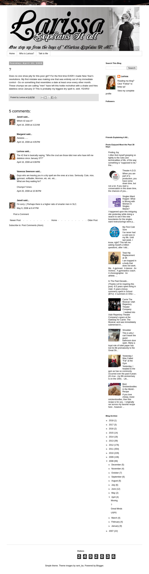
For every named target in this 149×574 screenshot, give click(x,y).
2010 (111, 453)
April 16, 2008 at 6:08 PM (28, 162)
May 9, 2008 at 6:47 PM (28, 208)
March (114, 518)
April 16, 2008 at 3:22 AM (28, 125)
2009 (111, 457)
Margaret (21, 134)
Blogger (99, 565)
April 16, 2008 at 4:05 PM (28, 142)
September (116, 477)
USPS (114, 512)
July (113, 485)
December (116, 464)
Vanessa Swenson (26, 171)
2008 (111, 461)
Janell (20, 117)
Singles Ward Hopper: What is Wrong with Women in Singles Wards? (128, 202)
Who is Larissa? (26, 53)
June (113, 489)
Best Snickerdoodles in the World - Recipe (129, 388)
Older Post (93, 220)
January (115, 526)
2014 (111, 437)
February (115, 522)
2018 (111, 420)
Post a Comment (21, 214)
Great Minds (116, 508)
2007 (111, 531)
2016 (111, 428)
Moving (114, 500)
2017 (111, 424)
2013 (111, 441)
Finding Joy (113, 152)
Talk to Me (43, 53)
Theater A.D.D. (129, 170)
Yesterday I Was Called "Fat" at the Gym (127, 360)
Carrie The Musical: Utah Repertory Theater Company (128, 304)
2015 (111, 433)
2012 (111, 445)
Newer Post (15, 220)
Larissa (20, 151)
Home (12, 53)
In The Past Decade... (118, 281)
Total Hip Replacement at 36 (128, 255)
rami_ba (80, 565)
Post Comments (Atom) (32, 225)
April (113, 497)
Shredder (126, 330)
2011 (111, 449)
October (115, 473)
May (113, 493)
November (116, 468)
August (115, 481)
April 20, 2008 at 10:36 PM (29, 191)
